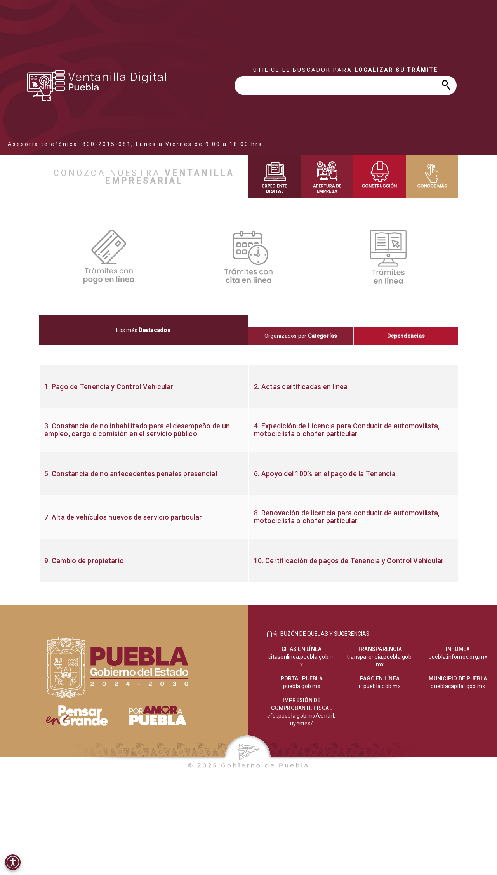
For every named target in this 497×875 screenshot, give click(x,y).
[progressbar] (97, 85)
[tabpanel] (248, 473)
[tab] (143, 330)
